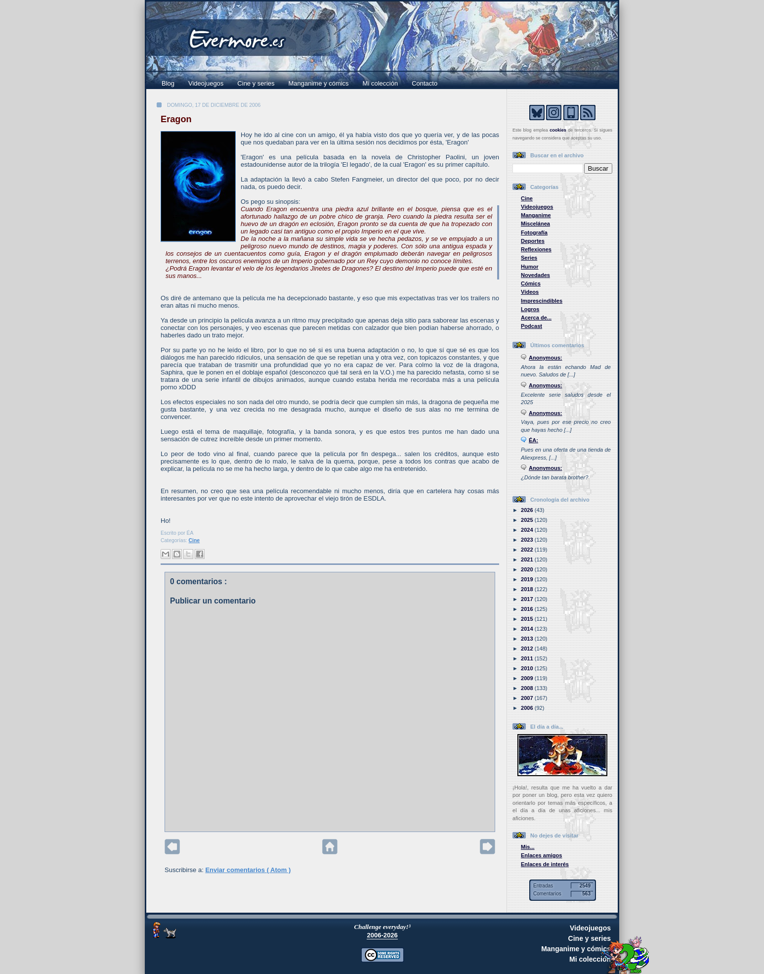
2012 (528, 648)
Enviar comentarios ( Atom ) (248, 870)
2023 (528, 540)
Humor (530, 267)
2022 (528, 550)
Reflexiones (536, 249)
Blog (168, 83)
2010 (528, 668)
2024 (528, 530)
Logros (530, 309)
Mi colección (380, 83)
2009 (528, 678)
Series (529, 258)
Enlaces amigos (541, 855)
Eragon (176, 119)
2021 (528, 559)
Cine (194, 540)
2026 (528, 510)
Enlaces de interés (545, 864)
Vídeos (530, 292)
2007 (528, 698)
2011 (528, 658)
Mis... (528, 847)
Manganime (536, 215)
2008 (528, 688)
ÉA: (533, 440)
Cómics (531, 283)
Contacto (424, 83)
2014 (528, 629)
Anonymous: (545, 358)
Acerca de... (536, 318)
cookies (558, 130)
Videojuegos (205, 83)
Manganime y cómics (319, 83)
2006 (528, 708)
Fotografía (534, 232)
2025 (528, 520)
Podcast (531, 326)
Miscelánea (535, 224)
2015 (528, 619)
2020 (528, 569)
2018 (528, 589)
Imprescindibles (541, 301)
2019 (528, 579)
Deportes (533, 241)
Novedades (535, 275)
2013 (528, 639)
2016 (528, 609)
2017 (528, 599)
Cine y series (255, 83)
